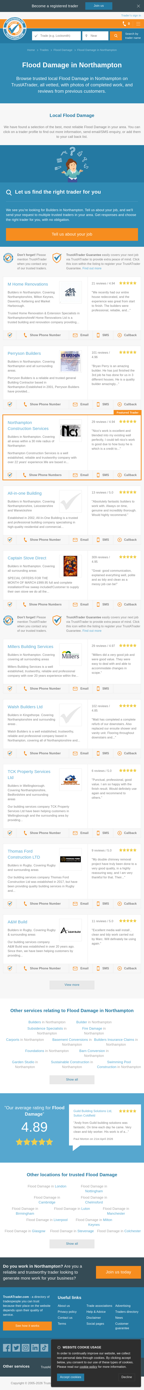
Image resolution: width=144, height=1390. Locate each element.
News (119, 1317)
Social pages (95, 1323)
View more (72, 984)
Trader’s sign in (131, 15)
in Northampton (47, 1022)
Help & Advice (96, 1311)
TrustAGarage (50, 1367)
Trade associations (99, 1305)
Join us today (118, 1272)
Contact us (65, 1317)
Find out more (91, 268)
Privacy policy (67, 1311)
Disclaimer (93, 1317)
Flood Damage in (47, 1186)
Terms (62, 1323)
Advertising (122, 1305)
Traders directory (127, 1311)
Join (99, 5)
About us (64, 1305)
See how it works (27, 1325)
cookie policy (88, 1366)
